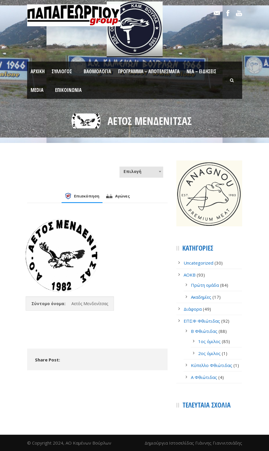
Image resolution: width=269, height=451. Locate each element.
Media (37, 90)
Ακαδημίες (201, 297)
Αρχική (38, 71)
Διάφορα (193, 309)
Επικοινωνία (68, 90)
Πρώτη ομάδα (205, 285)
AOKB (190, 275)
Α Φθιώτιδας (204, 377)
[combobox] (141, 171)
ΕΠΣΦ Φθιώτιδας (202, 321)
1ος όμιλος (209, 341)
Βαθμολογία (97, 71)
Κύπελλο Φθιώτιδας (211, 365)
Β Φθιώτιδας (204, 331)
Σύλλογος (62, 71)
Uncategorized (198, 263)
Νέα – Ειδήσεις (201, 71)
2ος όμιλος (209, 353)
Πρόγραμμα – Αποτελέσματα (149, 71)
